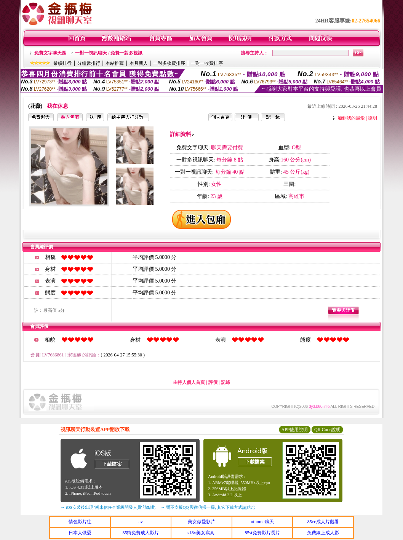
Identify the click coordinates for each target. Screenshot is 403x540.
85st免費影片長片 (262, 532)
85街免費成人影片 (140, 532)
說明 (372, 118)
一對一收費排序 (207, 63)
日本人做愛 (80, 532)
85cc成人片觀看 (323, 521)
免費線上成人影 (323, 532)
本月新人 (139, 63)
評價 (212, 382)
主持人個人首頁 (189, 382)
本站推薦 (115, 63)
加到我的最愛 (351, 118)
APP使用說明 (294, 429)
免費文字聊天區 (50, 53)
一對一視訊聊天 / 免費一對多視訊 (108, 53)
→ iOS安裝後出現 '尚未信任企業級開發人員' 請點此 (108, 507)
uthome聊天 (262, 521)
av (141, 521)
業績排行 (62, 63)
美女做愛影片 (201, 521)
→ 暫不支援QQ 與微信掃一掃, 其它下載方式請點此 (208, 507)
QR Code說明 (327, 429)
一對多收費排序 (169, 63)
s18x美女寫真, (201, 532)
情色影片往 (80, 521)
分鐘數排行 (88, 63)
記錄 (225, 382)
